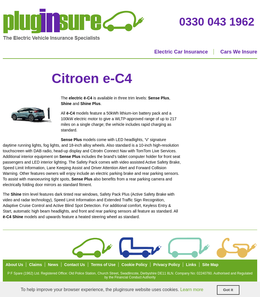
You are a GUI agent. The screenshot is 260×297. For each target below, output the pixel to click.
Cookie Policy (134, 264)
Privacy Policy (166, 264)
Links (191, 264)
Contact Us (74, 264)
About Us (14, 264)
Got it (228, 290)
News (53, 264)
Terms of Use (103, 264)
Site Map (210, 264)
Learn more (191, 289)
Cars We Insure (238, 52)
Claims (35, 264)
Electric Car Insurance (181, 52)
